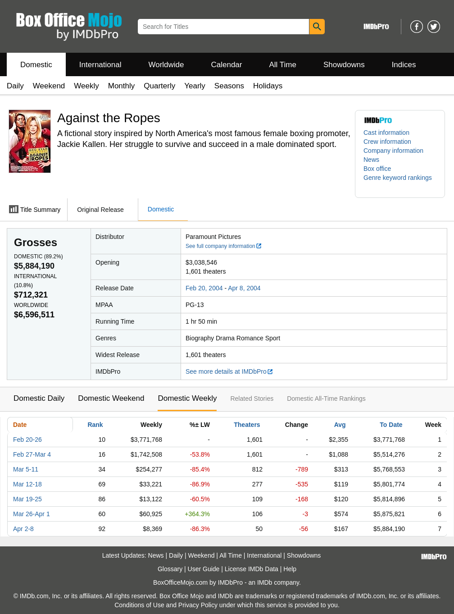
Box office (377, 168)
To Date (391, 424)
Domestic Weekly (187, 398)
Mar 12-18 (27, 484)
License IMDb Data (251, 569)
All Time (282, 64)
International (100, 64)
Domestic (36, 64)
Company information (393, 150)
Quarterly (159, 86)
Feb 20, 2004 (204, 288)
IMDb (264, 582)
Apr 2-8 (23, 528)
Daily (15, 86)
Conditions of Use (139, 605)
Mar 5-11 (25, 469)
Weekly (86, 86)
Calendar (226, 64)
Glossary (170, 569)
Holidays (267, 86)
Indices (404, 64)
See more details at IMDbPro (229, 371)
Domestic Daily (39, 398)
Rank (95, 424)
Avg (340, 424)
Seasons (229, 86)
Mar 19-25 (27, 499)
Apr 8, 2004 (244, 288)
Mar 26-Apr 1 (31, 514)
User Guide (204, 569)
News (371, 159)
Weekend (49, 86)
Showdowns (344, 64)
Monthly (121, 86)
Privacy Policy (198, 605)
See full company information (224, 246)
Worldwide (166, 64)
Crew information (387, 141)
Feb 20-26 (27, 439)
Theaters (247, 424)
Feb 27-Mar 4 (32, 454)
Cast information (386, 132)
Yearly (194, 86)
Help (289, 569)
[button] (399, 182)
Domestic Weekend (111, 398)
